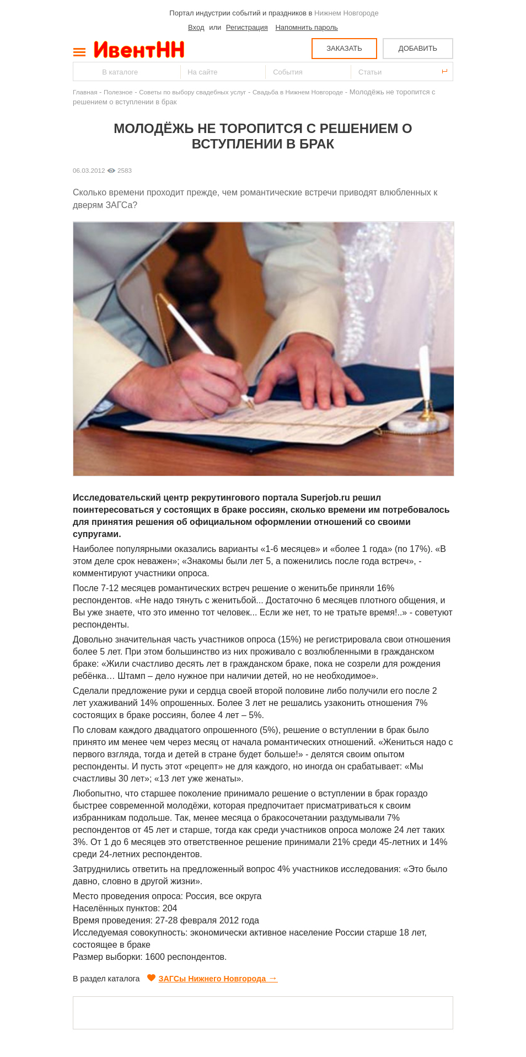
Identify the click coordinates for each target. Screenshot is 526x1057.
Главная (85, 91)
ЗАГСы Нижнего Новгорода (212, 978)
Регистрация (247, 27)
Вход (196, 27)
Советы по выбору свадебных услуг (192, 91)
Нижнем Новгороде (346, 13)
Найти (82, 71)
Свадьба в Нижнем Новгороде (298, 91)
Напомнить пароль (306, 27)
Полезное (118, 91)
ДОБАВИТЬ (418, 48)
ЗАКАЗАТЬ (344, 48)
